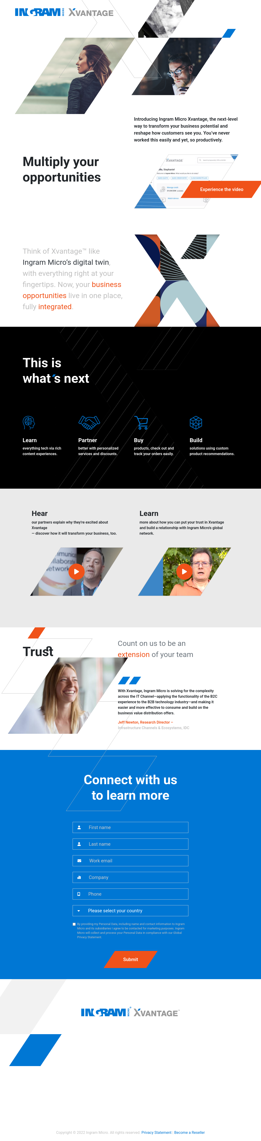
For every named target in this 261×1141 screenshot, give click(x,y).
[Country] (136, 910)
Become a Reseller (189, 1132)
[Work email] (137, 860)
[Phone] (137, 894)
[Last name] (137, 844)
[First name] (137, 827)
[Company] (137, 877)
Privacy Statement (156, 1132)
